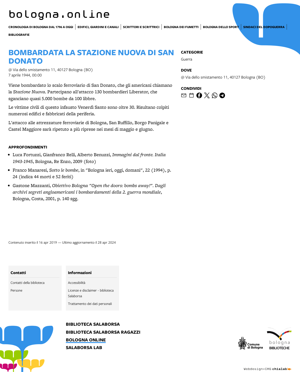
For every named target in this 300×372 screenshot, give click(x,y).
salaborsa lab (84, 347)
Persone (16, 290)
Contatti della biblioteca (28, 282)
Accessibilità (76, 282)
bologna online (86, 340)
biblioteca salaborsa (93, 324)
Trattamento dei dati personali (90, 303)
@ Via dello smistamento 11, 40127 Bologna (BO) (223, 77)
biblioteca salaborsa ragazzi (103, 332)
